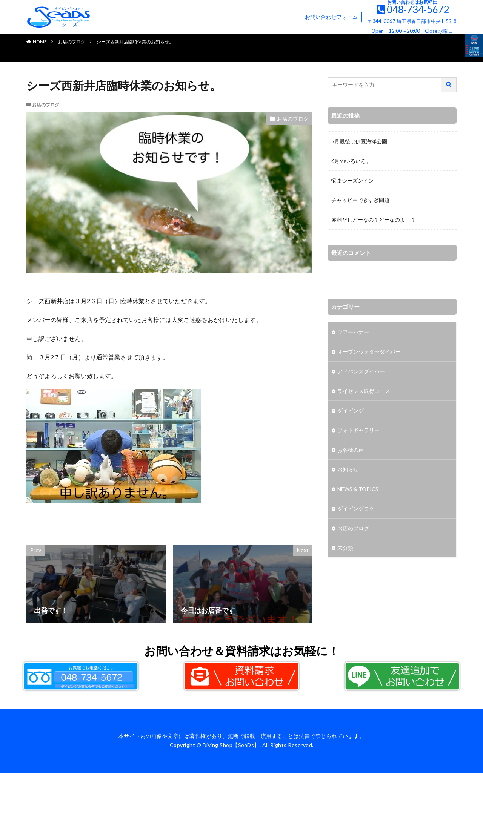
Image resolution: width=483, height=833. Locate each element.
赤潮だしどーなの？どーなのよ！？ (373, 219)
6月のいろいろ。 (351, 161)
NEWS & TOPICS (357, 489)
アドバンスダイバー (361, 371)
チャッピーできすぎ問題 (360, 200)
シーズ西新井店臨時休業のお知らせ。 (135, 41)
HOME (40, 41)
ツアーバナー (353, 332)
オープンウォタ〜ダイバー (369, 351)
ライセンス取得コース (363, 391)
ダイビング (350, 410)
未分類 (345, 548)
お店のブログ (71, 41)
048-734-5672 (418, 9)
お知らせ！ (350, 469)
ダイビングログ (355, 508)
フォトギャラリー (358, 430)
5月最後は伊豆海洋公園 (359, 141)
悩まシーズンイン (352, 180)
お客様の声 (350, 449)
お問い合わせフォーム (331, 17)
